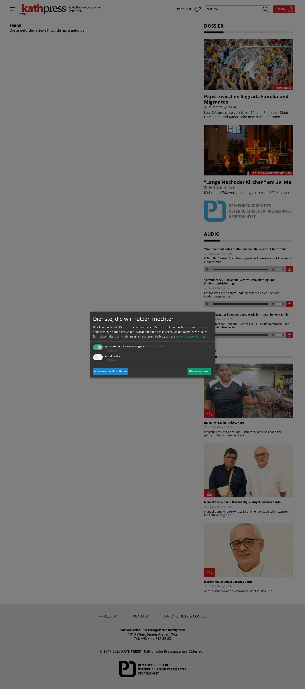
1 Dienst (111, 350)
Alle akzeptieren (198, 371)
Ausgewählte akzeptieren (110, 371)
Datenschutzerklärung (190, 336)
